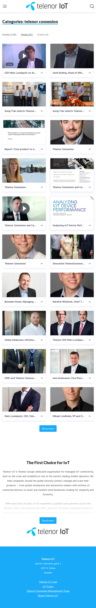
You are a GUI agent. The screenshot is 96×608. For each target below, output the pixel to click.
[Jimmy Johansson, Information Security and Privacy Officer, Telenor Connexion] (24, 323)
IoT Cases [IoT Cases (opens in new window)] (48, 586)
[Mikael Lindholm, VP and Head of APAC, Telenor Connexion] (72, 399)
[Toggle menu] (5, 6)
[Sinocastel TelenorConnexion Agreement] (72, 246)
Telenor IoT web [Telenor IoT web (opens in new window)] (48, 581)
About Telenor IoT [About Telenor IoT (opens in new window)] (48, 595)
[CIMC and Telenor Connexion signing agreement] (24, 361)
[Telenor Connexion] (72, 132)
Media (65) (27, 34)
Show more (48, 428)
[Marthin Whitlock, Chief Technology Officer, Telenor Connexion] (72, 285)
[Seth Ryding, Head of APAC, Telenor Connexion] (72, 56)
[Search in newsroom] (92, 6)
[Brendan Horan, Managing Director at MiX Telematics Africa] (24, 285)
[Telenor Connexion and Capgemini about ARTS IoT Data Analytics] (24, 208)
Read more (48, 520)
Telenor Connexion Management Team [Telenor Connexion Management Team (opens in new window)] (48, 590)
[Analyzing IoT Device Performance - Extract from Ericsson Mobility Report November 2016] (72, 208)
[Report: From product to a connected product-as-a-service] (24, 132)
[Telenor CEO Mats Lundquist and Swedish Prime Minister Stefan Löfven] (72, 323)
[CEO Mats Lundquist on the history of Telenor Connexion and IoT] (24, 56)
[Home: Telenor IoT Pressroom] (47, 6)
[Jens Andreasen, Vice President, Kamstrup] (72, 361)
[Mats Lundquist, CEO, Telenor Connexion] (24, 399)
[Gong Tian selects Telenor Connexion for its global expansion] (24, 94)
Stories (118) (9, 34)
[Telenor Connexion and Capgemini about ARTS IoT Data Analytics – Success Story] (72, 170)
